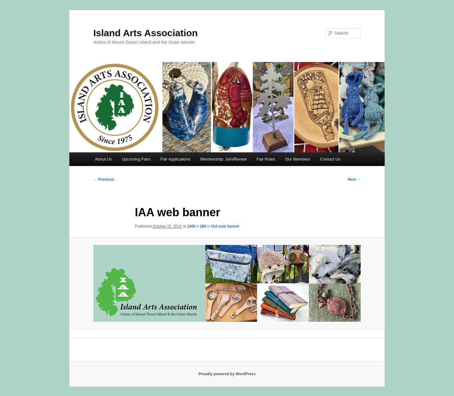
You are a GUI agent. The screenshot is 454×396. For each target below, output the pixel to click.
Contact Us (330, 159)
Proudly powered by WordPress (226, 374)
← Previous (103, 179)
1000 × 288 (196, 226)
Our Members (297, 159)
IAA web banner (225, 226)
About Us (103, 159)
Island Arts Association (145, 33)
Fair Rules (266, 159)
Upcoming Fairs (136, 159)
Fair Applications (175, 159)
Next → (354, 179)
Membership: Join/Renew (224, 159)
